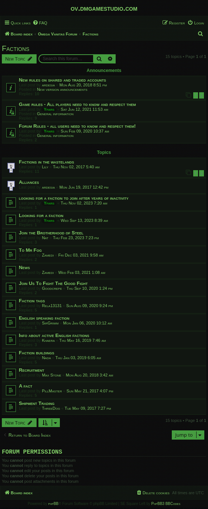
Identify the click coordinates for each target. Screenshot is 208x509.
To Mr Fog (30, 250)
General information (55, 113)
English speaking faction (44, 318)
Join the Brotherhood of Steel (51, 232)
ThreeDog (51, 408)
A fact (25, 386)
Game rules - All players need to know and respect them (77, 104)
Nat (45, 237)
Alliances (29, 182)
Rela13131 (52, 305)
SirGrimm (50, 323)
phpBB (53, 505)
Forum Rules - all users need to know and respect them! (77, 126)
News (24, 267)
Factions (15, 48)
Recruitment (31, 370)
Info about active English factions (54, 335)
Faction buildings (36, 352)
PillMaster (52, 391)
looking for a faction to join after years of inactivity (74, 198)
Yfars (49, 109)
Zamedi (48, 255)
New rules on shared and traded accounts (62, 80)
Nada (46, 357)
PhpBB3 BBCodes (165, 505)
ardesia (48, 85)
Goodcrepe (52, 288)
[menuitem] (40, 22)
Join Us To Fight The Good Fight (53, 283)
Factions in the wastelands (46, 162)
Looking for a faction (41, 215)
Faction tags (32, 300)
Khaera (48, 340)
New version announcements (62, 89)
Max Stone (51, 375)
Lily (45, 167)
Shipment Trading (37, 403)
